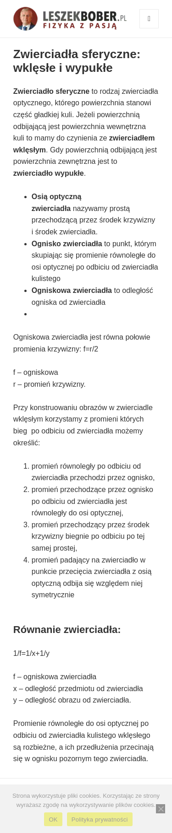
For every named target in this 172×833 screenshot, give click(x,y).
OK (53, 819)
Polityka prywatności (100, 819)
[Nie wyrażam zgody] (160, 808)
